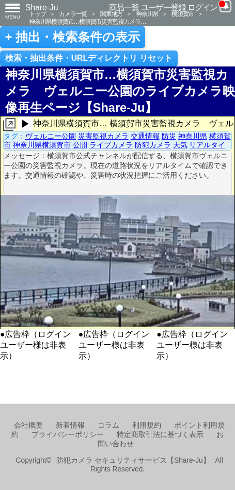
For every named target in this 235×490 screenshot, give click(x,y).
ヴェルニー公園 (50, 136)
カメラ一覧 (73, 13)
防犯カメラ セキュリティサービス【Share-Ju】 (133, 460)
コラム (108, 425)
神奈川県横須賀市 (42, 145)
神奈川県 (147, 13)
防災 (169, 136)
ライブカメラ (111, 145)
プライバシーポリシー (68, 434)
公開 (80, 145)
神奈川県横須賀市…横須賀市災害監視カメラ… (87, 21)
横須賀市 (182, 13)
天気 (180, 145)
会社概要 (28, 425)
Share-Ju (41, 7)
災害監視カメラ (103, 136)
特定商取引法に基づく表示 (160, 434)
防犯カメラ (153, 145)
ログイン (202, 7)
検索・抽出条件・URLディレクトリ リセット (89, 58)
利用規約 (146, 425)
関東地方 (111, 13)
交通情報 (145, 136)
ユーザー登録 (163, 7)
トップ (37, 13)
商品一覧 (124, 7)
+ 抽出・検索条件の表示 (72, 37)
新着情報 (70, 425)
